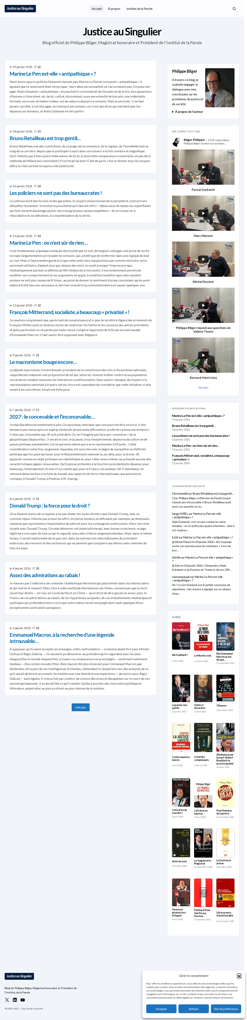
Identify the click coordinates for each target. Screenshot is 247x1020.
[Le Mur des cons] (203, 636)
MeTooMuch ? (179, 655)
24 (39, 186)
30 (37, 568)
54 (39, 236)
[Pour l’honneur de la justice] (225, 792)
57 (37, 410)
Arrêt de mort (179, 861)
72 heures (221, 705)
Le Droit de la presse (223, 862)
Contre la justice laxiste (181, 758)
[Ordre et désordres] (203, 688)
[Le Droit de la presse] (225, 842)
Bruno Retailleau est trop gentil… (194, 425)
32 (39, 305)
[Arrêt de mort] (181, 842)
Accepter (161, 1009)
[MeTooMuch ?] (181, 636)
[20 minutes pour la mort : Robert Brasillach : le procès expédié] (225, 737)
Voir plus (80, 707)
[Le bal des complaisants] (203, 737)
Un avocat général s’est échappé (179, 912)
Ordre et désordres (199, 706)
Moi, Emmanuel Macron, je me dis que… (224, 656)
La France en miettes (200, 812)
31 (37, 355)
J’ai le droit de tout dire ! (179, 811)
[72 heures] (225, 688)
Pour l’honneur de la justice (224, 812)
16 (39, 67)
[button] (239, 976)
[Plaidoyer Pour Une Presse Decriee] (203, 893)
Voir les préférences (226, 1009)
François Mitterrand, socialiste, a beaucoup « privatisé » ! (200, 457)
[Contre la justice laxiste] (181, 737)
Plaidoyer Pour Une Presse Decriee (202, 913)
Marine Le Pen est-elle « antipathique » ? (198, 415)
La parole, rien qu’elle (179, 706)
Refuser (194, 1009)
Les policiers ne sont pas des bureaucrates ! (201, 435)
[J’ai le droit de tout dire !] (181, 792)
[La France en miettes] (203, 793)
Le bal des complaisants (201, 758)
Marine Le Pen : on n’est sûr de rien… (195, 445)
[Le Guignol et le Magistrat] (203, 842)
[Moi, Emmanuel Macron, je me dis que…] (225, 636)
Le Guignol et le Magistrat (202, 862)
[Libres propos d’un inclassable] (225, 893)
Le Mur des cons (202, 655)
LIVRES (176, 616)
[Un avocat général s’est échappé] (181, 892)
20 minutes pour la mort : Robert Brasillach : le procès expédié (225, 759)
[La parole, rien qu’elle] (181, 688)
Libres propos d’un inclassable (224, 914)
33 (39, 131)
